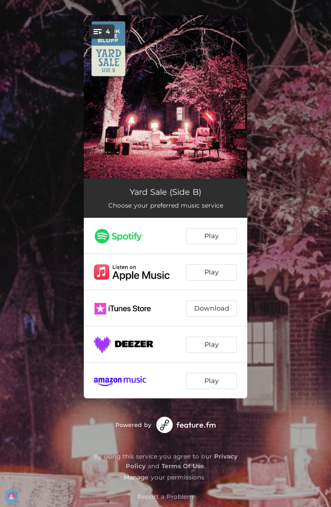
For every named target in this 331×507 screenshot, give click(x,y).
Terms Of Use (182, 466)
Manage (136, 477)
